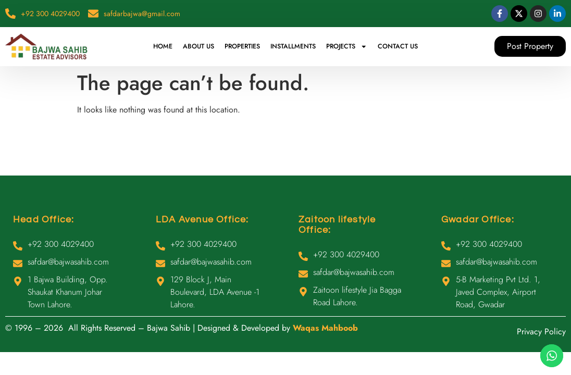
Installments (293, 46)
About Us (198, 46)
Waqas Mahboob (325, 328)
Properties (242, 46)
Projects (346, 46)
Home (162, 46)
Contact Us (398, 46)
